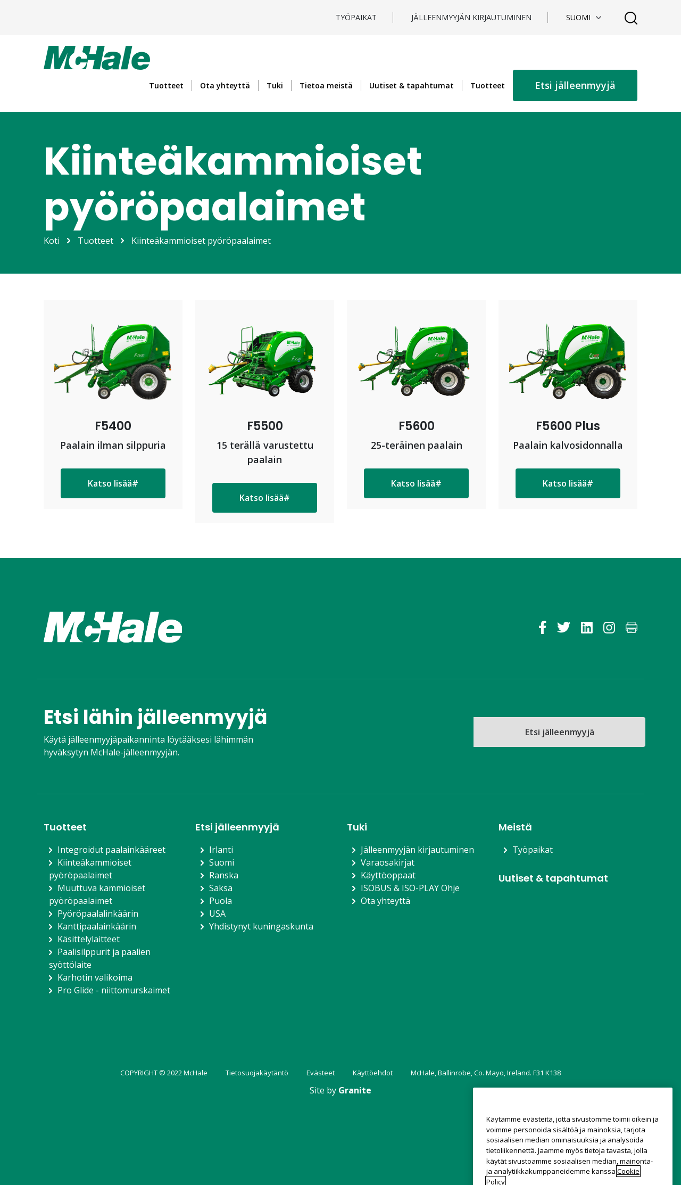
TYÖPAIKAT (356, 17)
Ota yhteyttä (225, 85)
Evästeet (320, 1072)
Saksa (220, 888)
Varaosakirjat (387, 862)
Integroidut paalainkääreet (111, 849)
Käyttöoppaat (388, 875)
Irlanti (221, 849)
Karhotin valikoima (94, 977)
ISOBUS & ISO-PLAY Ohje (410, 888)
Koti (52, 240)
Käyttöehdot (373, 1072)
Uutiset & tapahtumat (411, 85)
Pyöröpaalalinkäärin (97, 913)
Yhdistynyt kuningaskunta (261, 926)
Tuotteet (166, 85)
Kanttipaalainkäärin (96, 926)
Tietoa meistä (326, 85)
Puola (220, 901)
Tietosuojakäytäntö (257, 1072)
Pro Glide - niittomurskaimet (113, 990)
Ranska (223, 875)
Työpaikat (532, 849)
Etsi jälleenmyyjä (575, 85)
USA (217, 913)
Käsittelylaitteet (88, 939)
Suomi (221, 862)
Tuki (275, 85)
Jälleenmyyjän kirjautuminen (471, 17)
